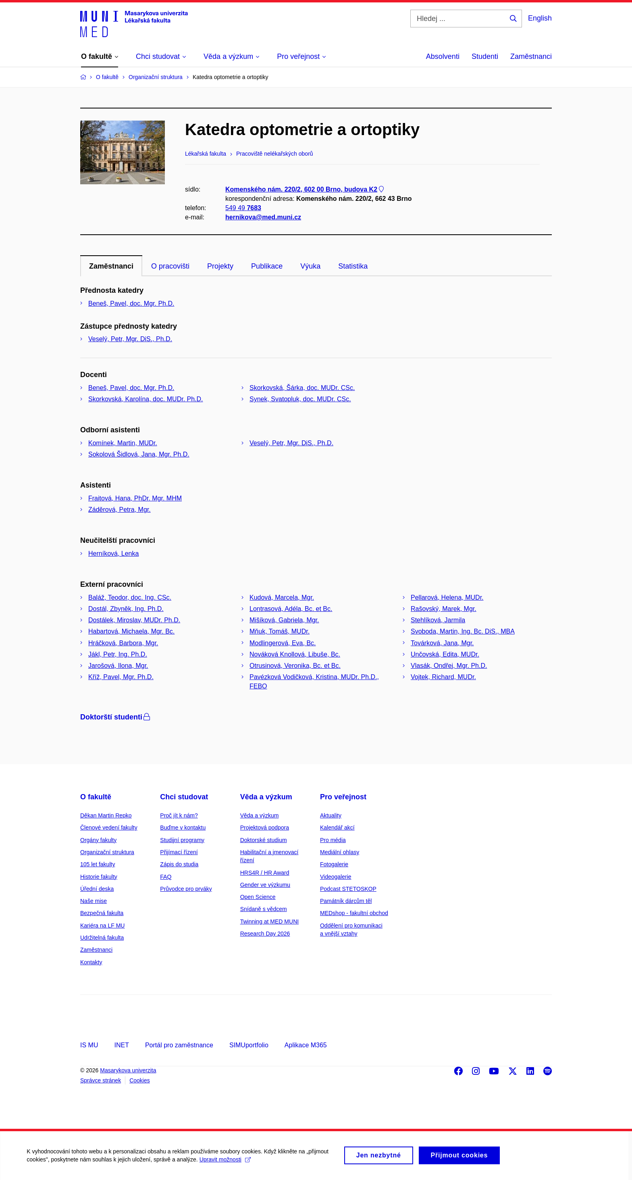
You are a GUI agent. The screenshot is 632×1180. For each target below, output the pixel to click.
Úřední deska (97, 889)
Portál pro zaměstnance (179, 1045)
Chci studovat (184, 797)
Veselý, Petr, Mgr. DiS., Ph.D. (130, 339)
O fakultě (95, 797)
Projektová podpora (264, 827)
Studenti (485, 56)
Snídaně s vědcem (263, 909)
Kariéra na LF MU (102, 925)
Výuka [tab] (310, 266)
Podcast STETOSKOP (348, 889)
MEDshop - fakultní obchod (354, 913)
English (540, 18)
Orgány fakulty (98, 840)
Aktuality (330, 815)
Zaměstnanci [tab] (111, 266)
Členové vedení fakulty (108, 827)
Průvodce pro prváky (186, 889)
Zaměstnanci (531, 56)
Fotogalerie (334, 864)
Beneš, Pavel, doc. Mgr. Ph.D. (131, 303)
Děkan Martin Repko (106, 815)
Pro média (333, 840)
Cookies (139, 1080)
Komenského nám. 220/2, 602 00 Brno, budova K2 (305, 189)
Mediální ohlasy (339, 852)
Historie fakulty (98, 877)
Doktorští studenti (116, 717)
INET (121, 1045)
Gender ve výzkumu (265, 885)
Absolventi (442, 56)
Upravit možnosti (226, 1163)
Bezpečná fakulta (101, 913)
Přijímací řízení (179, 852)
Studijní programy (182, 840)
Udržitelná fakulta (102, 937)
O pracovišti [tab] (170, 266)
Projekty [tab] (220, 266)
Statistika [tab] (353, 266)
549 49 (243, 207)
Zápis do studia (179, 864)
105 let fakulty (97, 864)
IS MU (89, 1045)
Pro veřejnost (343, 797)
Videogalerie (335, 877)
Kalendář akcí (337, 827)
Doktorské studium (263, 840)
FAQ (165, 877)
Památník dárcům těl (346, 901)
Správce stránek (100, 1080)
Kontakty (91, 962)
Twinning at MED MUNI (269, 921)
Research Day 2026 (265, 933)
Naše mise (93, 901)
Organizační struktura (107, 852)
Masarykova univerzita (128, 1070)
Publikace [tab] (267, 266)
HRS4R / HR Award (264, 872)
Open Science (258, 897)
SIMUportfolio (248, 1045)
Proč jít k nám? (179, 815)
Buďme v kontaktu (183, 827)
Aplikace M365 (306, 1045)
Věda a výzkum (266, 797)
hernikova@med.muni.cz (263, 217)
